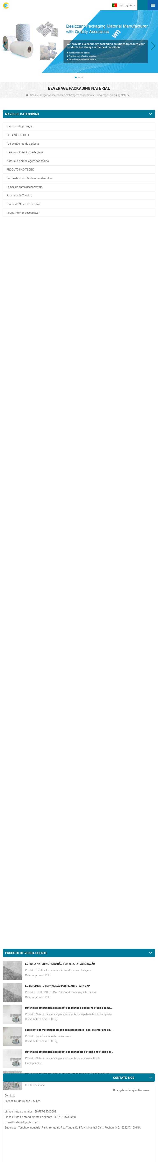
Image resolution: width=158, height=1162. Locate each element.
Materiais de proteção (19, 126)
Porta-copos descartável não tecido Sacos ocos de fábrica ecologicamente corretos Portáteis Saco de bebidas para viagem (113, 530)
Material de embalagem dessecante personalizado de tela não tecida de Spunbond (69, 348)
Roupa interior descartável (22, 212)
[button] (76, 77)
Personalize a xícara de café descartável (28, 1039)
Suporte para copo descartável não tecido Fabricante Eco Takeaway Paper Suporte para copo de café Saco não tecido (39, 530)
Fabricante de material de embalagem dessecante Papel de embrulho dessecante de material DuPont (69, 304)
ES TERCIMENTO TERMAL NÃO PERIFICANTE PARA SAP (57, 260)
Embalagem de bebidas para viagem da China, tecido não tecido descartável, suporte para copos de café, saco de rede (39, 836)
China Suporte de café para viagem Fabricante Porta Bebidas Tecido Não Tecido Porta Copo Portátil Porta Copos (36, 734)
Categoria (44, 95)
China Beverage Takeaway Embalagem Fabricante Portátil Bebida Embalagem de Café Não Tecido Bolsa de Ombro (117, 836)
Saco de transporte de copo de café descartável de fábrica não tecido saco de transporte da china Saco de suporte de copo (116, 734)
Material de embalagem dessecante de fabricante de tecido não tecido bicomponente (69, 326)
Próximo (73, 1076)
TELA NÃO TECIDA (17, 135)
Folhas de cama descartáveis (24, 186)
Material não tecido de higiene (24, 152)
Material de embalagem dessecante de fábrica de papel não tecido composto (69, 282)
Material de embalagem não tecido (72, 95)
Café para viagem (14, 937)
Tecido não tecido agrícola (22, 143)
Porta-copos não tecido (96, 1039)
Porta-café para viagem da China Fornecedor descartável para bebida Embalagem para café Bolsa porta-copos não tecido (117, 632)
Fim (85, 1076)
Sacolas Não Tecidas (19, 195)
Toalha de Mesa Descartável (23, 204)
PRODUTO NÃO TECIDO (20, 169)
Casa (31, 95)
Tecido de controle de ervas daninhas (29, 178)
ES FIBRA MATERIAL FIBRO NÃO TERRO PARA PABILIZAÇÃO (60, 238)
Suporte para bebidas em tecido (101, 937)
